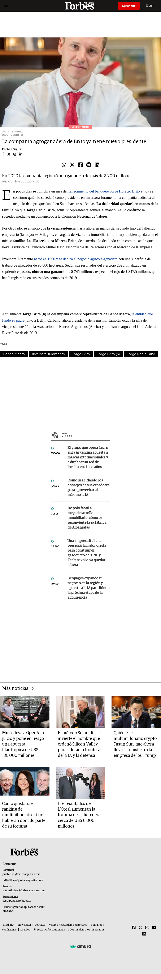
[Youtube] (154, 928)
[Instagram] (147, 928)
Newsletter (24, 925)
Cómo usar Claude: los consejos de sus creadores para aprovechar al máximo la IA (88, 488)
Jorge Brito (81, 354)
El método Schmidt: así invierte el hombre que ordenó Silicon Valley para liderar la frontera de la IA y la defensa (79, 744)
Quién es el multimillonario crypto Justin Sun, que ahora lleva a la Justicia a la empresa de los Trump (135, 744)
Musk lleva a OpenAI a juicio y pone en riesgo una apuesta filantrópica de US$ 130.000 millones (23, 744)
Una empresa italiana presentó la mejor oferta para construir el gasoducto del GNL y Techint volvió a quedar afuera (87, 553)
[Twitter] (140, 928)
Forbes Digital (12, 149)
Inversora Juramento (48, 354)
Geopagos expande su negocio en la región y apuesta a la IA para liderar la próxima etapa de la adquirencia (89, 588)
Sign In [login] (150, 6)
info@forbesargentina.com (28, 880)
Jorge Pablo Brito (141, 354)
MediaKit (8, 925)
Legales (25, 929)
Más (86, 435)
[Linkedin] (144, 934)
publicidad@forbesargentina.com (21, 874)
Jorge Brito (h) (108, 354)
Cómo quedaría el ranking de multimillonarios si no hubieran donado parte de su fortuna (23, 815)
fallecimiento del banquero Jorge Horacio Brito (104, 191)
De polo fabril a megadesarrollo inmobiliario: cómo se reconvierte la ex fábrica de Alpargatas (87, 518)
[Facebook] (134, 928)
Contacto (40, 925)
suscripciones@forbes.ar (17, 901)
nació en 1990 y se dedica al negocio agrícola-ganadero (76, 259)
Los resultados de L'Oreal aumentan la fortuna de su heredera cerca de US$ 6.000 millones (79, 815)
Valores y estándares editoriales (68, 925)
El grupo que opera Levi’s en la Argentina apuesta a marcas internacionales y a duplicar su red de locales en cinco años (88, 457)
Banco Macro (14, 354)
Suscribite (129, 6)
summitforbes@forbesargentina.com (23, 890)
